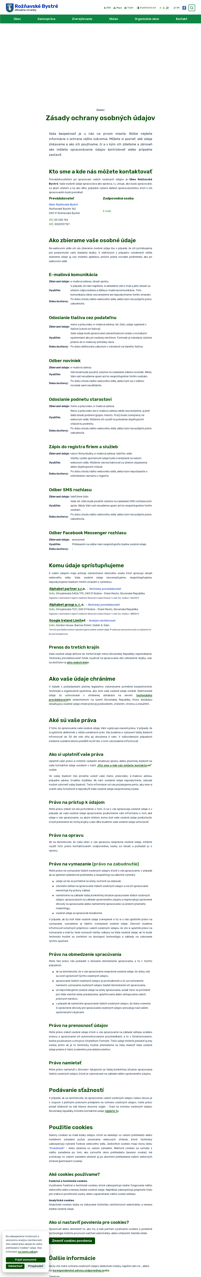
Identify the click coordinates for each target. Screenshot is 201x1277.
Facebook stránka (173, 1270)
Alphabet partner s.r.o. (49, 1241)
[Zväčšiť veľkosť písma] (167, 8)
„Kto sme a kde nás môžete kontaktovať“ (124, 692)
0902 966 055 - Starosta (177, 1260)
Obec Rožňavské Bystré (38, 1243)
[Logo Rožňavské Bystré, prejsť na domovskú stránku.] (32, 7)
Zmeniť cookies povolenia (72, 1167)
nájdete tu (111, 1037)
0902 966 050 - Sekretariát (179, 1263)
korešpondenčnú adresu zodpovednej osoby (81, 1197)
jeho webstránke (78, 589)
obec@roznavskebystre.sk (178, 1266)
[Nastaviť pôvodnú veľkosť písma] (163, 8)
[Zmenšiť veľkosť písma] (160, 8)
